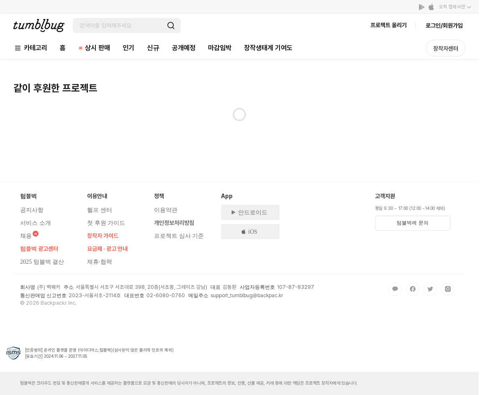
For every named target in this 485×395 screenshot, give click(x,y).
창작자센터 (445, 48)
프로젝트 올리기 (388, 25)
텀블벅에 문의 (412, 223)
